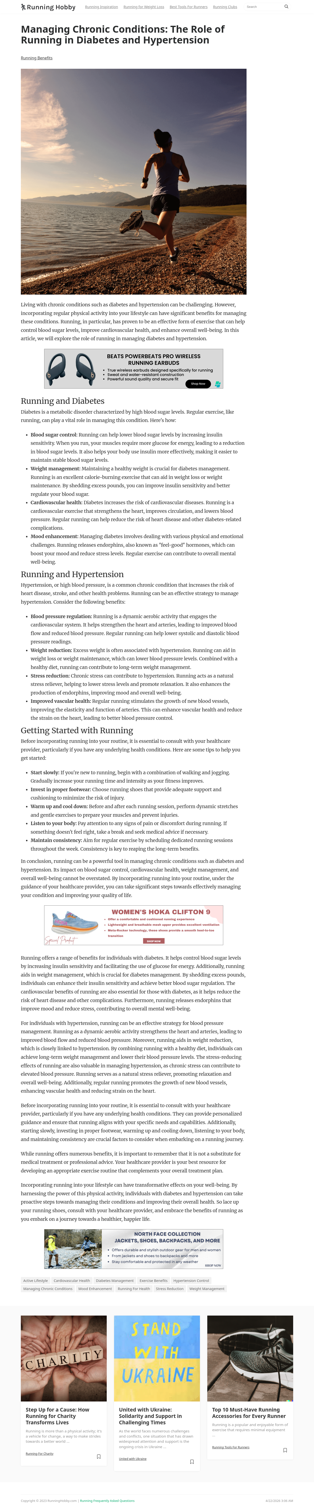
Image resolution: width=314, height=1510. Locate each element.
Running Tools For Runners (230, 1447)
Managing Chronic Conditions (47, 1288)
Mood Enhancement (95, 1288)
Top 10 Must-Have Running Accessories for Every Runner (249, 1412)
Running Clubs (225, 6)
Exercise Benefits (154, 1280)
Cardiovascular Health (72, 1280)
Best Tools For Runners (189, 6)
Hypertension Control (191, 1280)
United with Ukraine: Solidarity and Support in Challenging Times (150, 1416)
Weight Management (207, 1288)
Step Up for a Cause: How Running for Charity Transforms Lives (57, 1416)
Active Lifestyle (35, 1280)
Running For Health (134, 1288)
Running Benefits (36, 58)
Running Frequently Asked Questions (107, 1500)
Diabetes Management (115, 1280)
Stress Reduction (170, 1288)
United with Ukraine (132, 1459)
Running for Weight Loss (143, 6)
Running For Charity (39, 1454)
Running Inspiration (101, 6)
